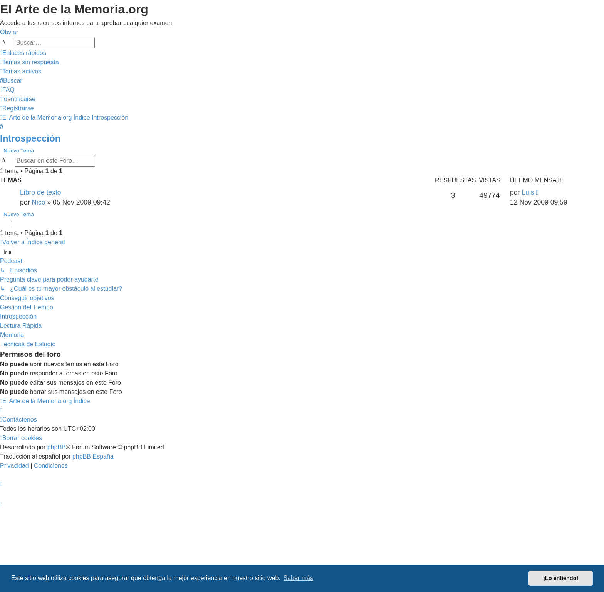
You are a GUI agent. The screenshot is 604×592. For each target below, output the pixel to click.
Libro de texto (40, 192)
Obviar (9, 32)
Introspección (30, 138)
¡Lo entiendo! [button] (560, 578)
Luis (528, 192)
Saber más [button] (298, 578)
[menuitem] (29, 62)
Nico (38, 202)
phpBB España (93, 456)
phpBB (56, 447)
